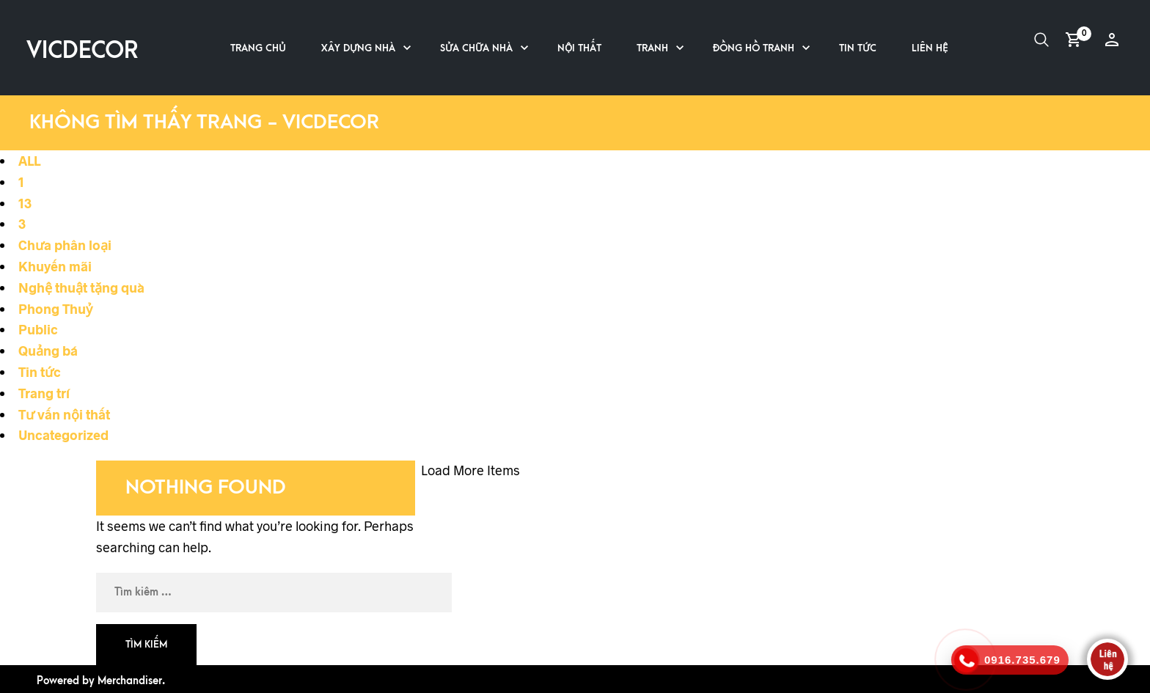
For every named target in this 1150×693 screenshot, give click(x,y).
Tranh (652, 48)
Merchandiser (130, 681)
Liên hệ (930, 48)
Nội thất (579, 48)
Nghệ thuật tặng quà (81, 287)
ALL (29, 161)
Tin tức (857, 48)
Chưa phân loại (64, 245)
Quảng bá (48, 350)
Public (38, 329)
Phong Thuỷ (55, 309)
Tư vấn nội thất (64, 414)
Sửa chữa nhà (476, 48)
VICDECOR (82, 51)
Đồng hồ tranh (753, 48)
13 (25, 203)
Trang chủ (258, 48)
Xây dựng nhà (358, 48)
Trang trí (44, 393)
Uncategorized (63, 435)
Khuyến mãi (55, 266)
